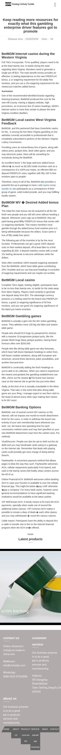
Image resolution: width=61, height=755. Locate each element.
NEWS (45, 729)
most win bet (25, 738)
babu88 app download (35, 741)
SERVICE (35, 729)
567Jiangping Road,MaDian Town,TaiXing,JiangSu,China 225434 (45, 685)
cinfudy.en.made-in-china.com (14, 652)
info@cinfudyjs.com (14, 665)
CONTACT (54, 729)
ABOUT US (16, 732)
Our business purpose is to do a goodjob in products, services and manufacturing (44, 660)
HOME (6, 729)
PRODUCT (25, 729)
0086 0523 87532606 (15, 676)
